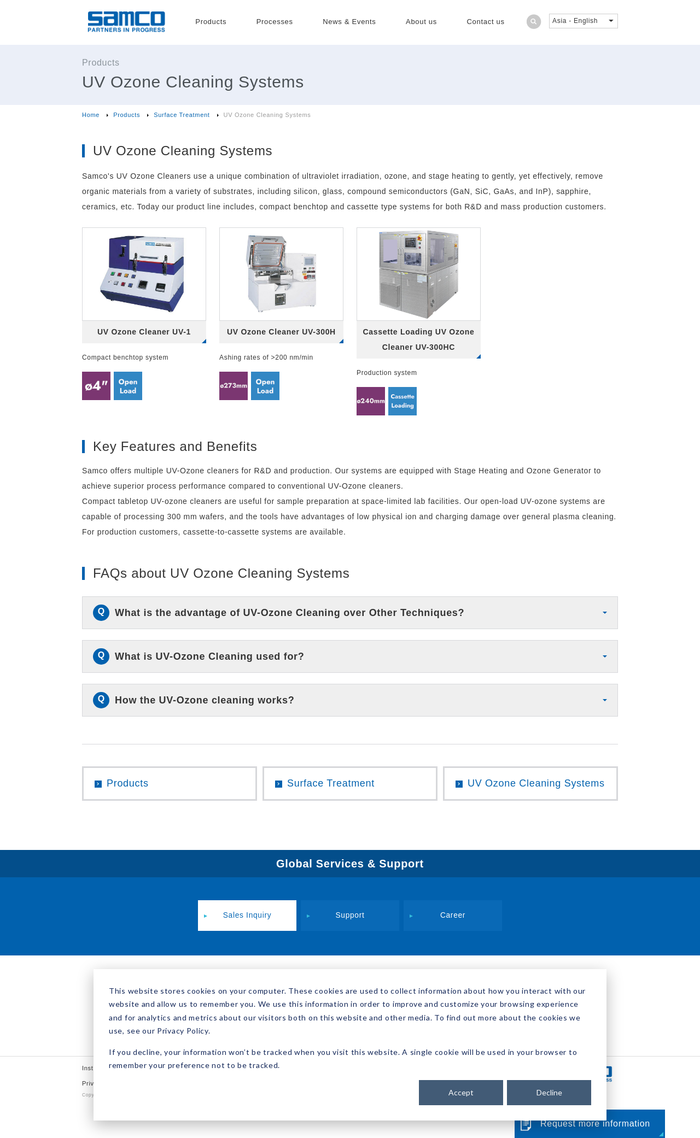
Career (453, 916)
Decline (549, 1092)
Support (350, 916)
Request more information (595, 1123)
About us (421, 21)
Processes (274, 21)
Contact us (486, 21)
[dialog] (350, 1045)
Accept (461, 1092)
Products (210, 21)
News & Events (349, 21)
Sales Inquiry (247, 916)
